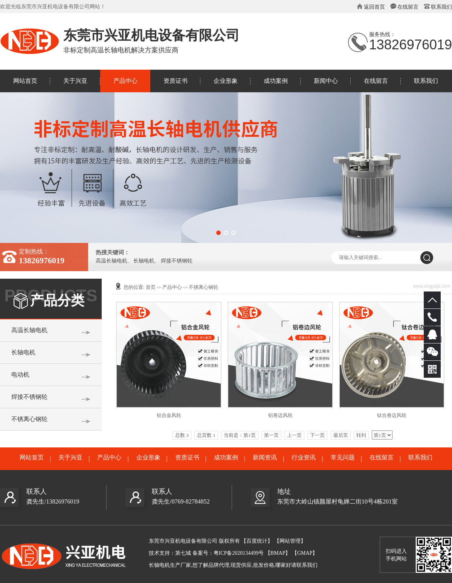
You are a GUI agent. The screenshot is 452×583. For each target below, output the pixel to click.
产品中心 (125, 81)
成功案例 (276, 81)
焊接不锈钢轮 (176, 261)
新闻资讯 (265, 458)
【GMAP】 (305, 553)
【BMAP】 (278, 553)
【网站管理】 (290, 541)
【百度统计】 (257, 541)
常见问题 (343, 458)
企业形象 (226, 81)
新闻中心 (326, 81)
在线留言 (407, 7)
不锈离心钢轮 (29, 419)
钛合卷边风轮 (391, 415)
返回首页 (374, 7)
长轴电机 (143, 261)
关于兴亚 (75, 81)
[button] (218, 232)
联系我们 (441, 7)
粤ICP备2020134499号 (239, 553)
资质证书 (175, 81)
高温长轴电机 (111, 261)
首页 (151, 287)
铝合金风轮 (169, 415)
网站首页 (25, 81)
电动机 (20, 374)
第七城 (183, 553)
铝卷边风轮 (280, 415)
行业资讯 (304, 458)
